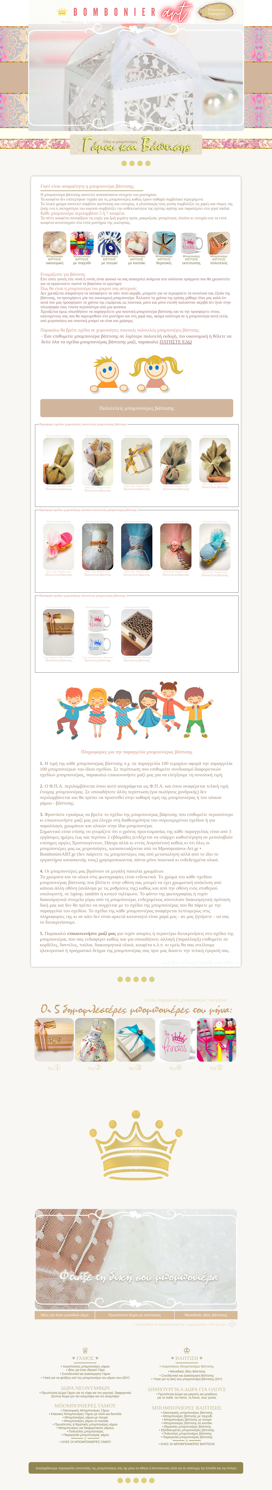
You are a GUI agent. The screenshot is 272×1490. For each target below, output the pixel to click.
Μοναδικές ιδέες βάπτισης (206, 1317)
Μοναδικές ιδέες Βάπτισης (187, 1373)
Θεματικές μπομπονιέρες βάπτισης (187, 1428)
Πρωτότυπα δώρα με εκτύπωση (134, 1317)
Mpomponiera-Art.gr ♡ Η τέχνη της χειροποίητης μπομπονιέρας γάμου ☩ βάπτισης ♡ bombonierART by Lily (119, 22)
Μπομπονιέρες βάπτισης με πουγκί (187, 1421)
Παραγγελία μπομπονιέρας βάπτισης (188, 1439)
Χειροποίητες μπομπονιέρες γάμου (86, 1368)
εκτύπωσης (191, 260)
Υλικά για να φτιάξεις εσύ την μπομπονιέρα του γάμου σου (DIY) (86, 1379)
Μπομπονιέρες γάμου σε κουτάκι (85, 1423)
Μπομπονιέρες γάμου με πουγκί (86, 1419)
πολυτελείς (219, 260)
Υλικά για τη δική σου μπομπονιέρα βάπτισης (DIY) (187, 1381)
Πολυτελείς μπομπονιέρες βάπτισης (187, 1435)
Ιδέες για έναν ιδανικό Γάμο (86, 1372)
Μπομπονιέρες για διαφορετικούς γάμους (86, 1430)
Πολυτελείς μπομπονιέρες (86, 1433)
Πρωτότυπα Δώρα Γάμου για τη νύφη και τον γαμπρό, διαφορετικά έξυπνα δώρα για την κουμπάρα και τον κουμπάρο (86, 1396)
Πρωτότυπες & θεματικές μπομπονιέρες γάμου (86, 1426)
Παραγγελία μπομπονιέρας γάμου (86, 1437)
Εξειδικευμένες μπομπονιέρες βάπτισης (187, 1432)
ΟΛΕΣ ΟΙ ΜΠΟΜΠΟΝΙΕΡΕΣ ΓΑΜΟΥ (86, 1444)
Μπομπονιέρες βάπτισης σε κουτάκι (187, 1425)
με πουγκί (109, 260)
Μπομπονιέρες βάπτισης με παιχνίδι (187, 1418)
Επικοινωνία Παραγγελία (216, 11)
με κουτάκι (136, 260)
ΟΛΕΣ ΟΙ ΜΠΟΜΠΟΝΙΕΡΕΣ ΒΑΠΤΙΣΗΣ (187, 1446)
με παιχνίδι (82, 260)
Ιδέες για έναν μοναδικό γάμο (64, 1317)
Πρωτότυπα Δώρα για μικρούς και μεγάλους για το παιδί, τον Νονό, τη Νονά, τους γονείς (187, 1397)
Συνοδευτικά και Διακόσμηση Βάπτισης (187, 1377)
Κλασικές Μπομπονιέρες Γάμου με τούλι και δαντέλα (86, 1416)
